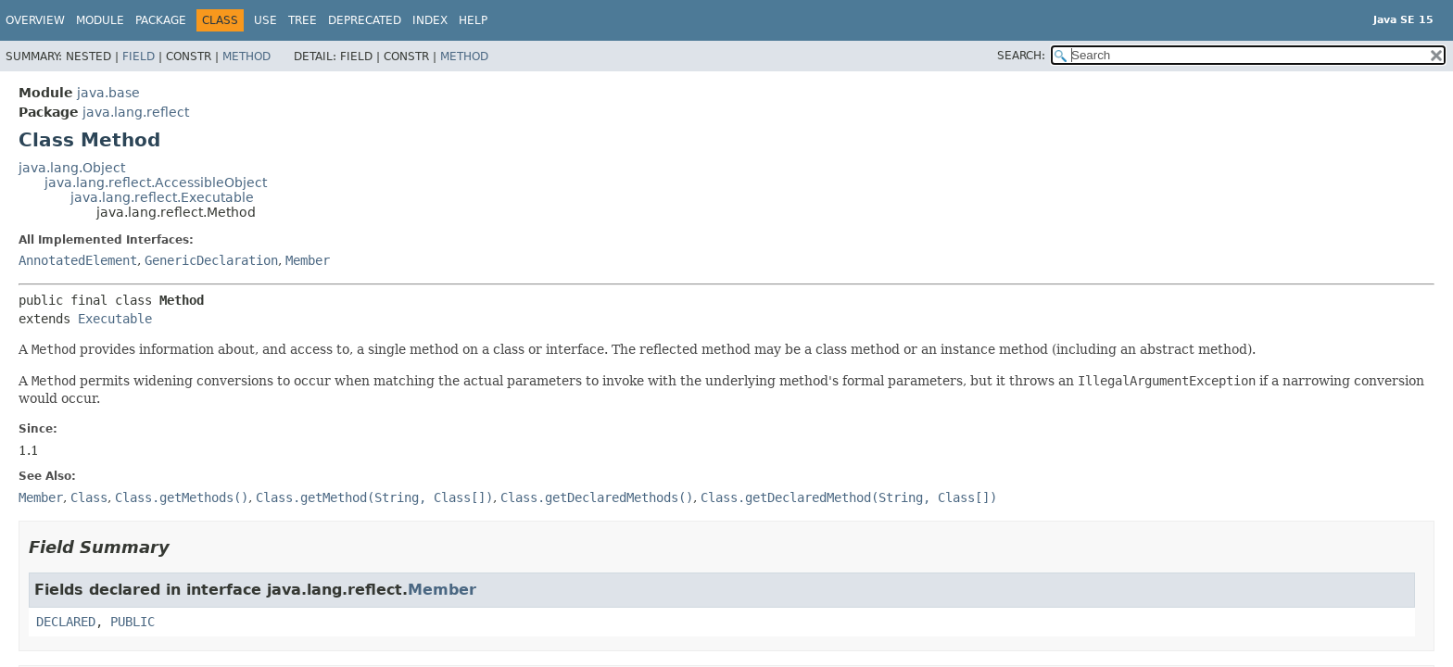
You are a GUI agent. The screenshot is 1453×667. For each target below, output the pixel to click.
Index (430, 20)
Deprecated (364, 20)
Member (307, 260)
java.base (108, 92)
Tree (302, 20)
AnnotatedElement (78, 260)
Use (265, 20)
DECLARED (65, 621)
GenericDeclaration (211, 260)
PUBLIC (132, 621)
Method (246, 56)
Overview (35, 20)
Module (100, 20)
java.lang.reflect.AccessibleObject (155, 182)
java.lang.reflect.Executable (162, 197)
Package (160, 20)
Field (138, 56)
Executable (115, 318)
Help (473, 20)
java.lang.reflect (135, 112)
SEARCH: (1021, 55)
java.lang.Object (72, 167)
